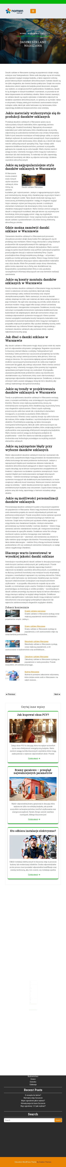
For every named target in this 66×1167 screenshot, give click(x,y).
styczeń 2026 (33, 1024)
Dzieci (33, 1043)
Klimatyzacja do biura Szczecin (33, 1067)
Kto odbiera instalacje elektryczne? (33, 831)
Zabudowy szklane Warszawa (36, 657)
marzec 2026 (33, 1019)
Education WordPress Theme (33, 1162)
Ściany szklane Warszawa (35, 626)
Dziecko (33, 1046)
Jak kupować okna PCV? (33, 714)
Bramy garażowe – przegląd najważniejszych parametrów (33, 771)
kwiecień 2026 (33, 1016)
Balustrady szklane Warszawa (36, 641)
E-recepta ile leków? (33, 1059)
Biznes (33, 1038)
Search (58, 1084)
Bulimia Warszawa (32, 672)
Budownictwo (36, 34)
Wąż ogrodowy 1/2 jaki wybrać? (33, 1070)
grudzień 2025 (33, 1027)
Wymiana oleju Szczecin (33, 1062)
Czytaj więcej (33, 758)
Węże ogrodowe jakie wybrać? (33, 1065)
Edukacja (33, 1049)
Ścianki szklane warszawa (35, 611)
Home (23, 34)
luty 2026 (33, 1022)
